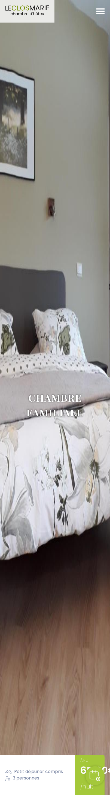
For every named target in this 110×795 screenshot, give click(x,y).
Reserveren (95, 775)
